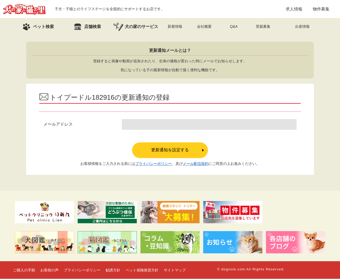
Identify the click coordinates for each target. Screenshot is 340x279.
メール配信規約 (195, 164)
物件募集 (321, 9)
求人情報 (294, 9)
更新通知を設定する (170, 150)
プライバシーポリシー (153, 164)
